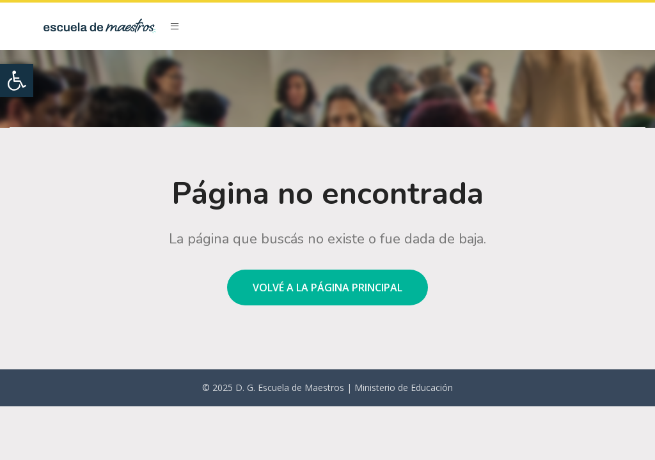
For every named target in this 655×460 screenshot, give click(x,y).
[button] (16, 80)
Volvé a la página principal (327, 287)
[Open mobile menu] (174, 26)
